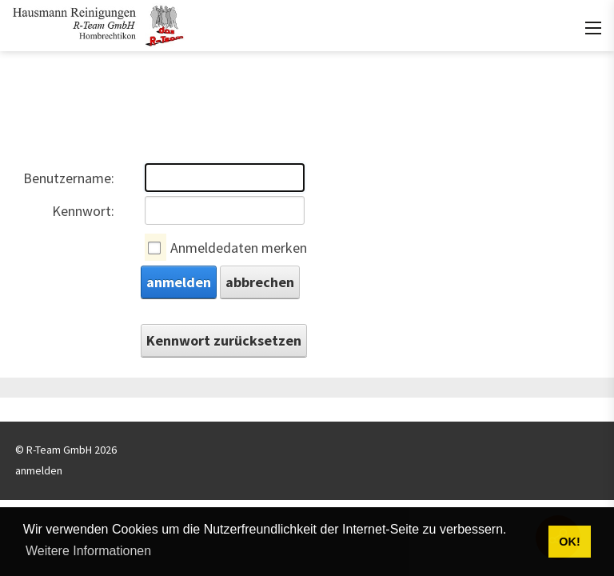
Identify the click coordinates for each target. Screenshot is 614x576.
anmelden (178, 282)
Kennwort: (83, 211)
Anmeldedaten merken (238, 247)
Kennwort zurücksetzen (223, 340)
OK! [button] (569, 541)
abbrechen (259, 282)
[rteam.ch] (98, 23)
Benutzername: (68, 178)
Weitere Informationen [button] (88, 551)
